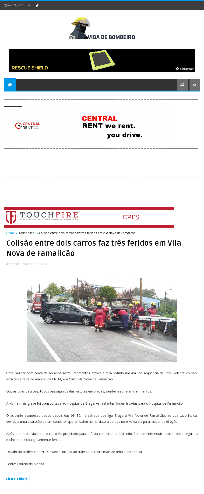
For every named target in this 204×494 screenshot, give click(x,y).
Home (10, 233)
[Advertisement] (89, 159)
